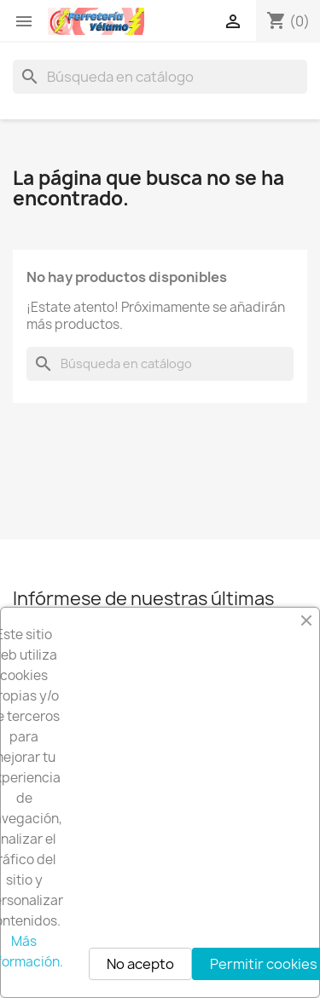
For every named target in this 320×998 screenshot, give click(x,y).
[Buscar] (160, 77)
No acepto (140, 964)
